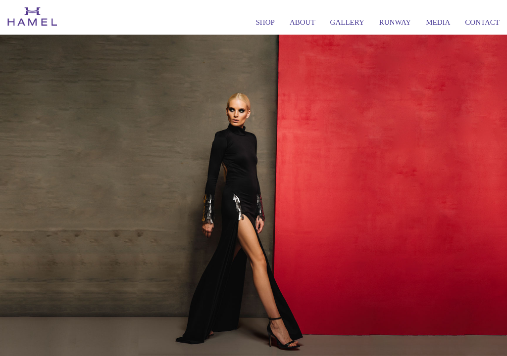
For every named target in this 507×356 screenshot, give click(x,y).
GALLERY (347, 22)
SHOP (265, 22)
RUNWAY (395, 22)
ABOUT (302, 22)
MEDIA (438, 22)
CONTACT (482, 22)
